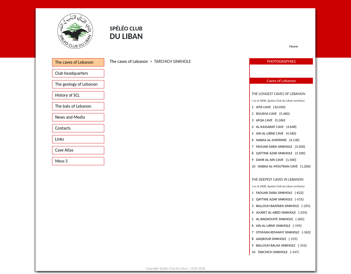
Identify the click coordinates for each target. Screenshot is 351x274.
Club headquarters (71, 73)
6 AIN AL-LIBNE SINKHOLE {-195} (277, 225)
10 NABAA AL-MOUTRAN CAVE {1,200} (281, 166)
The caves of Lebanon (74, 62)
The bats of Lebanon (73, 106)
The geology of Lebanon (76, 84)
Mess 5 (61, 161)
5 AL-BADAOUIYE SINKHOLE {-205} (278, 219)
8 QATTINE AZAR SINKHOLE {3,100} (278, 153)
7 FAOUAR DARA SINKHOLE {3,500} (278, 146)
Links (59, 139)
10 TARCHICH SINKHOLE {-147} (275, 252)
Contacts (62, 128)
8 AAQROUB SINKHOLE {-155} (275, 239)
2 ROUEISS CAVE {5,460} (271, 113)
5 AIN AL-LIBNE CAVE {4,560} (274, 133)
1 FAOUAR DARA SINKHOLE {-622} (278, 193)
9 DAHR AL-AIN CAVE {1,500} (274, 160)
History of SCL (67, 95)
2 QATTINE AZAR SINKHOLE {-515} (278, 199)
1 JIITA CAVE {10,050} (268, 107)
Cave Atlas (64, 150)
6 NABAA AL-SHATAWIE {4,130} (275, 140)
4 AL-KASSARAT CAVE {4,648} (274, 127)
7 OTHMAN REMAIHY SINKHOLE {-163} (281, 232)
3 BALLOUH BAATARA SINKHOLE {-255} (281, 206)
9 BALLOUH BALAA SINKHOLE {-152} (279, 245)
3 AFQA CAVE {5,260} (268, 120)
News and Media (70, 117)
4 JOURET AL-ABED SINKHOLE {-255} (279, 212)
